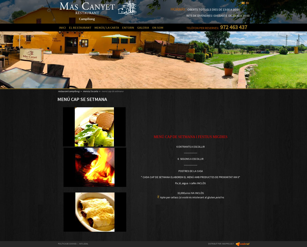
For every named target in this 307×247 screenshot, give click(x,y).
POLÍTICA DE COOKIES (67, 243)
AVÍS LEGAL (83, 243)
